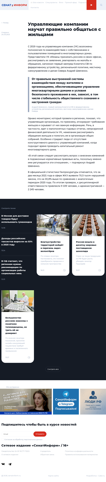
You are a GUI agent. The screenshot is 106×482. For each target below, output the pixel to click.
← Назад (4, 23)
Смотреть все (53, 369)
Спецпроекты (51, 2)
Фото (61, 2)
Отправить (40, 434)
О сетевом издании (9, 454)
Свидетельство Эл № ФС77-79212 (15, 451)
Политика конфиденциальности (79, 451)
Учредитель (45, 451)
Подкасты (82, 2)
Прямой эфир (71, 2)
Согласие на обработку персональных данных (23, 439)
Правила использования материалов (81, 454)
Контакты (35, 7)
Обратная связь (47, 454)
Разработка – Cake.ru (95, 476)
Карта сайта (53, 476)
